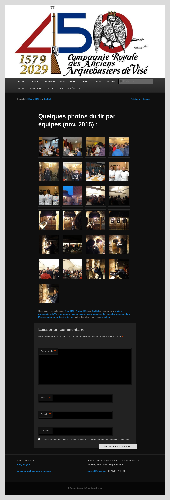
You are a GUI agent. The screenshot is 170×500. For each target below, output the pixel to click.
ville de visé (67, 317)
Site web (45, 430)
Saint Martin (35, 88)
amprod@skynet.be (97, 471)
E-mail (46, 414)
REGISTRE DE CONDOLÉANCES (63, 88)
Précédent (134, 99)
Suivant (148, 99)
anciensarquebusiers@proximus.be (34, 471)
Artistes (111, 81)
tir (60, 317)
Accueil (21, 81)
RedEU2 (47, 99)
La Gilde (34, 81)
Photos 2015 (82, 311)
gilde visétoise (117, 314)
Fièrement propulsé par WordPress (85, 488)
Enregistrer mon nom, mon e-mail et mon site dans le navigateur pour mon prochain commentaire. (86, 440)
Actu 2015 (70, 311)
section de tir (51, 317)
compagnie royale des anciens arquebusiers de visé (84, 314)
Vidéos (85, 81)
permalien (105, 317)
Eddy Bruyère (23, 464)
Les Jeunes (49, 81)
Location (98, 81)
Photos (73, 81)
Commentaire (48, 351)
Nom (46, 397)
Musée (21, 88)
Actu (62, 81)
